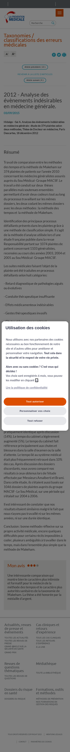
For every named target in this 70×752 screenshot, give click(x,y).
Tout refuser (35, 420)
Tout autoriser (35, 401)
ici (36, 380)
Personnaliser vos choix (35, 411)
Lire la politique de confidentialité (26, 387)
